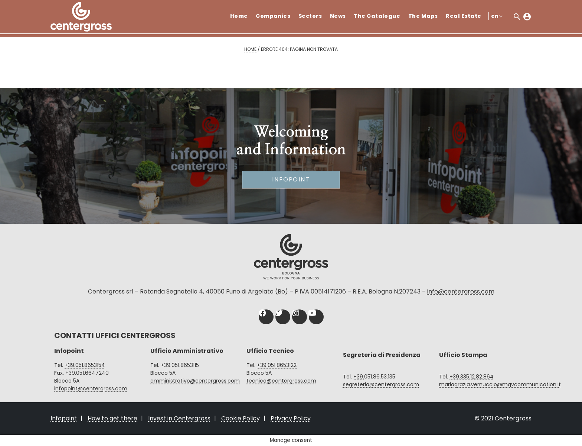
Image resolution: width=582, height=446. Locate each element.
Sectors (310, 16)
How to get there (112, 418)
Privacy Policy (291, 418)
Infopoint (291, 179)
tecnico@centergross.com (281, 380)
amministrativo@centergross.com (195, 380)
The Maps (423, 16)
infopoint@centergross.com (90, 388)
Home (239, 16)
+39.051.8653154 (85, 365)
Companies (273, 16)
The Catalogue (377, 16)
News (338, 16)
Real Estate (463, 16)
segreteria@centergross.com (381, 384)
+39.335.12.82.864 (471, 376)
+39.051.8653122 (277, 365)
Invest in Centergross (179, 418)
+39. (358, 376)
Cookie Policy (240, 418)
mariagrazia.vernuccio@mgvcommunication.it (500, 384)
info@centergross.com (460, 291)
